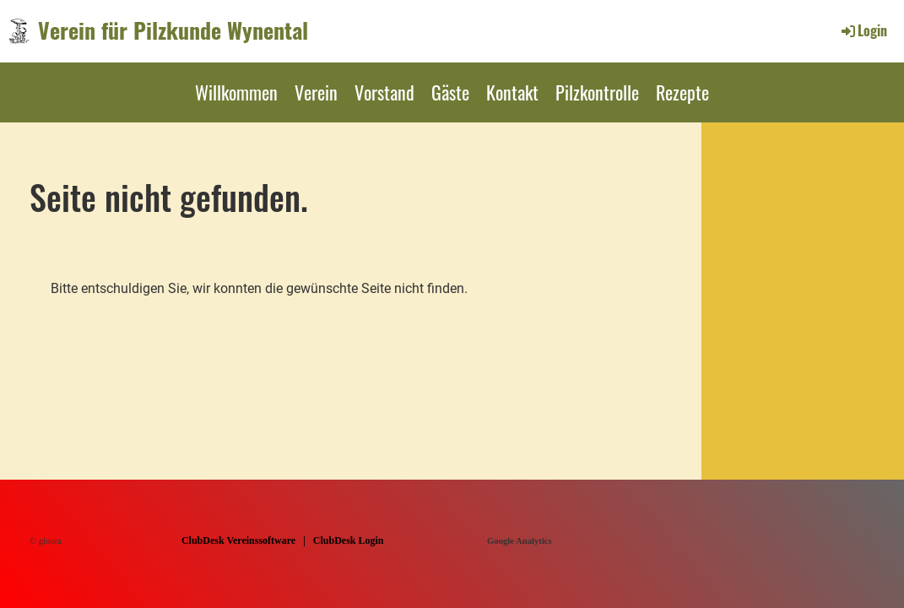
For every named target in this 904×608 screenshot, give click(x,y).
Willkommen (236, 92)
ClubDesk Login (348, 540)
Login (863, 30)
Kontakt (512, 92)
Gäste (450, 92)
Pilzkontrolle (597, 92)
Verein (316, 92)
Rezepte (682, 92)
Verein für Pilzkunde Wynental (173, 30)
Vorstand (384, 92)
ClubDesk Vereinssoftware (238, 540)
